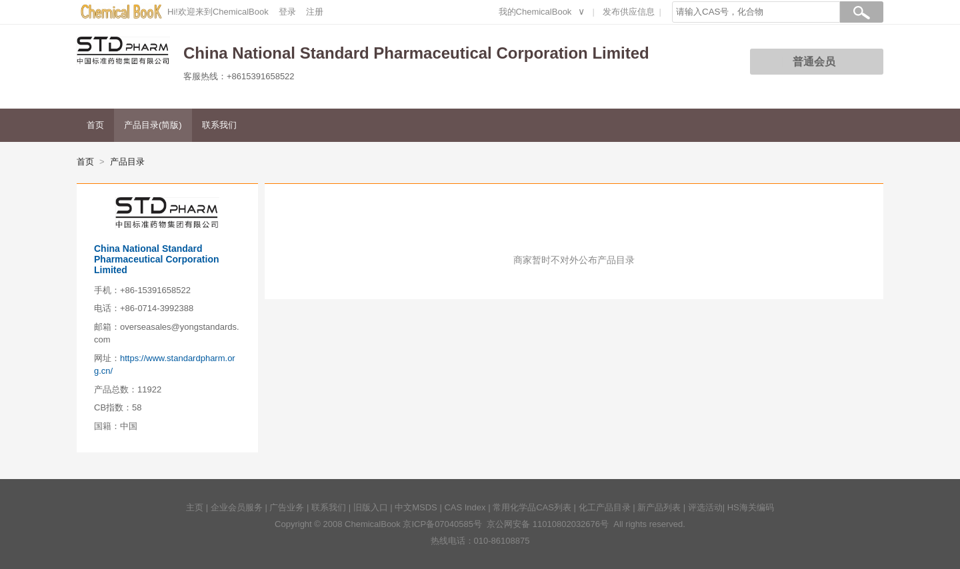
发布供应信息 (629, 12)
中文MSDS (416, 507)
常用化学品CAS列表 (532, 507)
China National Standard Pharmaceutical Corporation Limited (156, 259)
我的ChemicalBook (535, 12)
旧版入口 (370, 507)
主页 (194, 507)
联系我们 (219, 125)
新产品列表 (659, 507)
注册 (314, 12)
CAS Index (464, 507)
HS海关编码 (750, 507)
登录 (287, 12)
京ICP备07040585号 (442, 524)
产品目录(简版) (153, 125)
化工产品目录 (605, 507)
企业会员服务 (237, 507)
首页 (95, 125)
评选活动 (705, 507)
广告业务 (286, 507)
